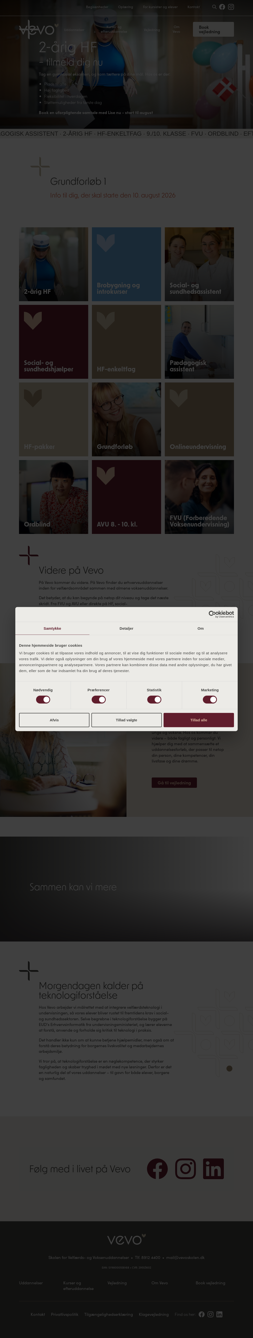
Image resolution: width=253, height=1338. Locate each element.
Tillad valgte (126, 720)
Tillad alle (198, 720)
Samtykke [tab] (52, 628)
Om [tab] (200, 628)
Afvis (54, 720)
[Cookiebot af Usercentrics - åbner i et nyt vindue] (212, 614)
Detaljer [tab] (126, 628)
